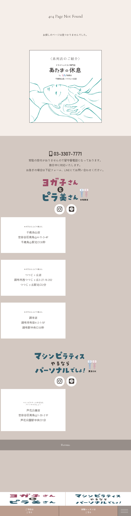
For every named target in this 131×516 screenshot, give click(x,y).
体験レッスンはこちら (88, 511)
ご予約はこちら (29, 511)
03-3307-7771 (65, 153)
